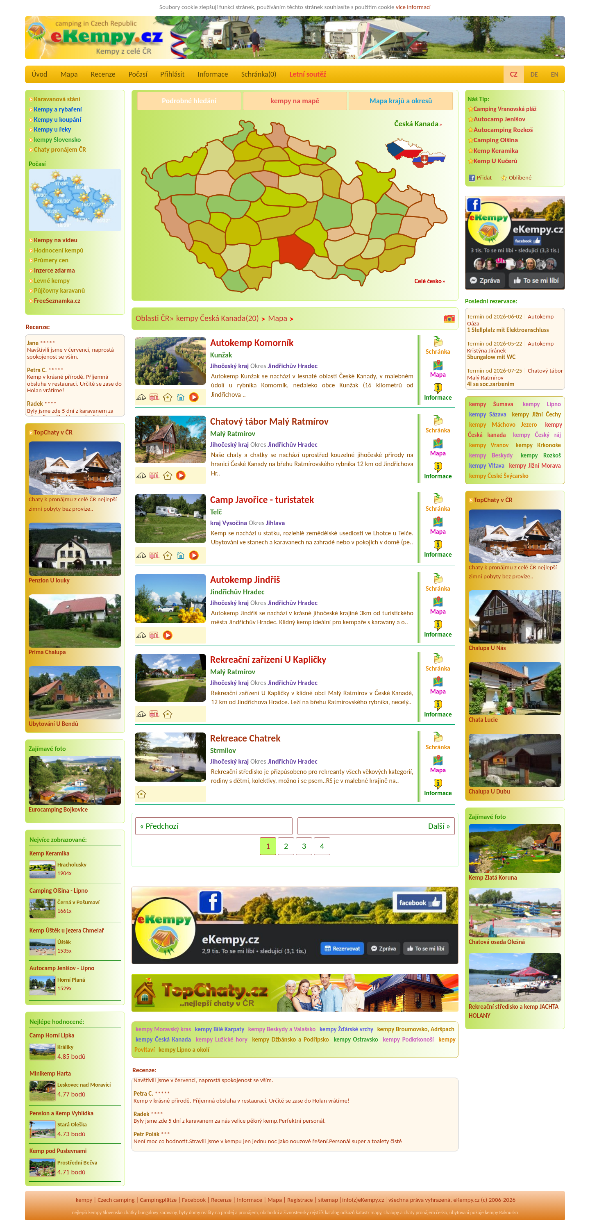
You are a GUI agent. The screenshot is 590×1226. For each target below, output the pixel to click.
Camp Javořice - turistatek (262, 499)
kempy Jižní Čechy (536, 414)
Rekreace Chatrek (245, 738)
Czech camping (116, 1199)
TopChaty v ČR (53, 432)
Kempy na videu (55, 240)
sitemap (328, 1199)
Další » (439, 826)
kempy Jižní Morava (535, 465)
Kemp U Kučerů (495, 161)
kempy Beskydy (491, 455)
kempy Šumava (491, 404)
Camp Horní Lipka (52, 1035)
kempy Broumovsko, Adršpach (415, 1029)
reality (207, 1212)
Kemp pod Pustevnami (58, 1151)
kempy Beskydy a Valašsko (281, 1029)
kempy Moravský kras (163, 1029)
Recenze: (38, 327)
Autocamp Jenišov (499, 119)
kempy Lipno (542, 404)
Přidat (484, 177)
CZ (513, 74)
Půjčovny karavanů (59, 290)
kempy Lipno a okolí (184, 1049)
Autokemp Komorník (251, 342)
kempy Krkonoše (538, 445)
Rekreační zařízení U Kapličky (268, 659)
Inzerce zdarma (54, 270)
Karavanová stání (57, 99)
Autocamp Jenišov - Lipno (62, 968)
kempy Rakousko (501, 1212)
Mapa (68, 74)
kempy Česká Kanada (163, 1039)
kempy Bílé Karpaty (220, 1029)
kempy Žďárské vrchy (346, 1029)
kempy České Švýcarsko (499, 476)
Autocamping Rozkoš (503, 129)
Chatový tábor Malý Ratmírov (269, 421)
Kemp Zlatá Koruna (493, 877)
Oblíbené (520, 177)
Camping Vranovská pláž (505, 109)
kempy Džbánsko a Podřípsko (290, 1039)
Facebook (194, 1199)
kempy (84, 1199)
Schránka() (259, 74)
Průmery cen (51, 260)
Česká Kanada (417, 123)
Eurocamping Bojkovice (58, 809)
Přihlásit (172, 74)
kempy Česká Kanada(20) (221, 318)
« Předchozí (159, 826)
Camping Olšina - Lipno (59, 890)
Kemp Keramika (49, 853)
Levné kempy (52, 280)
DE (534, 74)
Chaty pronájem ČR (60, 149)
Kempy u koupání (57, 119)
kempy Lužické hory (221, 1039)
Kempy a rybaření (58, 109)
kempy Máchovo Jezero (503, 424)
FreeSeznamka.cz (57, 301)
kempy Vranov (489, 445)
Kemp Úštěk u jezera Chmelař (67, 930)
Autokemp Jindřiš (245, 579)
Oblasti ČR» (155, 318)
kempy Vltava (486, 465)
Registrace (300, 1199)
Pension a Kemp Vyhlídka (61, 1113)
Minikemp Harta (50, 1073)
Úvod (39, 74)
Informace (212, 74)
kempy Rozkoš (541, 455)
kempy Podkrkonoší (408, 1039)
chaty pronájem (419, 1212)
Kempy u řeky (52, 129)
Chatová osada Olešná (497, 942)
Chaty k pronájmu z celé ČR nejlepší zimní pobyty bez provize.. (75, 476)
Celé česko (428, 281)
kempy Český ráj (537, 435)
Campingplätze (158, 1199)
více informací (413, 7)
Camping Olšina (496, 140)
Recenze (103, 74)
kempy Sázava (487, 414)
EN (554, 74)
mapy (375, 1212)
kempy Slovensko (57, 139)
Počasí (138, 74)
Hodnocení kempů (59, 250)
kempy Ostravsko (356, 1039)
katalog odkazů (340, 1212)
